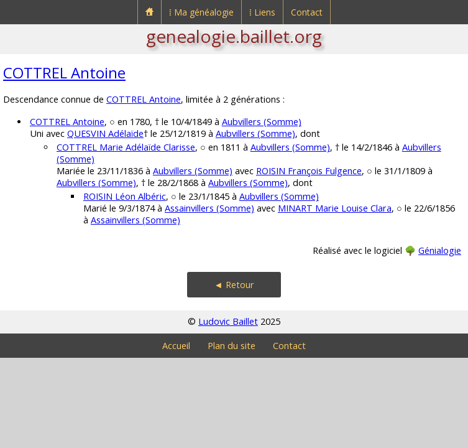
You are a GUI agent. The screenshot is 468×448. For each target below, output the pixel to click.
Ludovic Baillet (228, 321)
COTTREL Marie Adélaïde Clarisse (126, 147)
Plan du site (231, 346)
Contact (307, 12)
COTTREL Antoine (64, 72)
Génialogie (439, 250)
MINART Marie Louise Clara (335, 208)
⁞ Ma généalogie (201, 12)
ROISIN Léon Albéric (124, 196)
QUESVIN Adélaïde (105, 133)
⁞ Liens (262, 12)
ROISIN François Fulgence (309, 171)
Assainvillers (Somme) (209, 208)
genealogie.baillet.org (234, 36)
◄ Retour (234, 285)
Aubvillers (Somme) (261, 122)
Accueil (176, 346)
